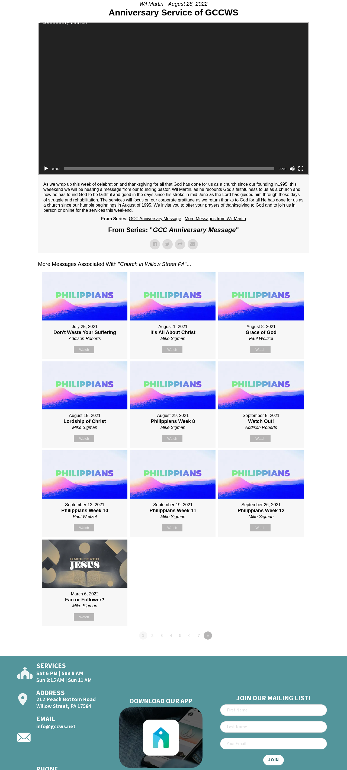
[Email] (273, 743)
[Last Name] (273, 727)
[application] (173, 98)
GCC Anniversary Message (155, 218)
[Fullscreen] (301, 168)
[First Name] (273, 710)
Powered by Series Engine (289, 650)
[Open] (332, 19)
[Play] (46, 168)
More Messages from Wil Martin (215, 218)
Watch (84, 350)
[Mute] (292, 168)
